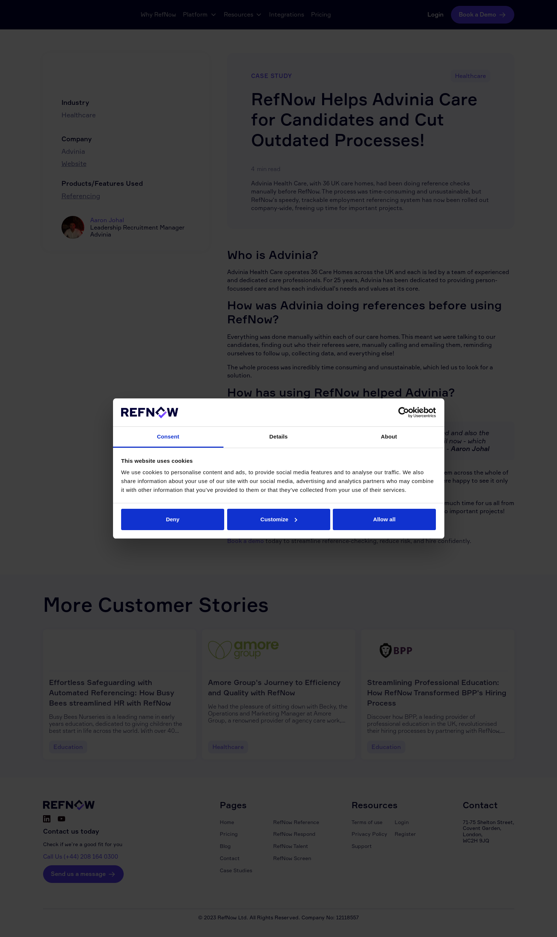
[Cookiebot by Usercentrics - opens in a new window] (403, 412)
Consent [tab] (168, 436)
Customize (278, 519)
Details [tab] (278, 436)
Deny (173, 519)
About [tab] (389, 436)
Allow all (384, 519)
